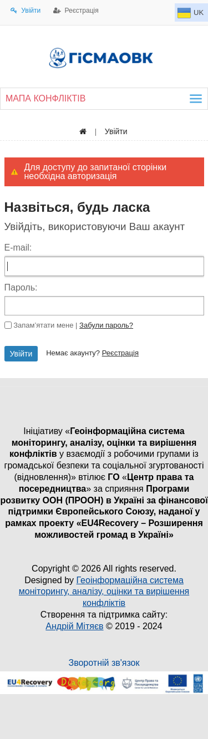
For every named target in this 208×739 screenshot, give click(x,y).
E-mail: (18, 247)
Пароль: (21, 287)
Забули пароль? (106, 325)
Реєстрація (120, 353)
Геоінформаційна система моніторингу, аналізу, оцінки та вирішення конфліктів (104, 591)
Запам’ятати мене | (73, 325)
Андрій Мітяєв (74, 626)
